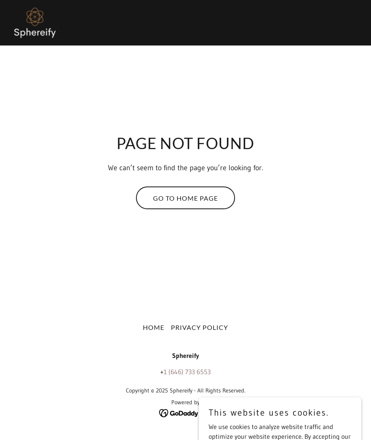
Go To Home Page (185, 198)
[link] (35, 23)
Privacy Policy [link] (199, 327)
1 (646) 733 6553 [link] (187, 372)
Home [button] (153, 327)
